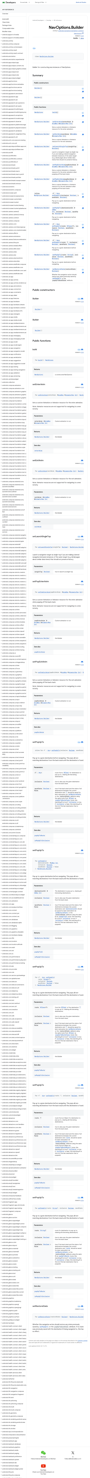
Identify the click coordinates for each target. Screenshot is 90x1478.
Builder (37, 88)
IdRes (54, 210)
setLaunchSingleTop (60, 146)
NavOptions (39, 112)
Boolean (55, 148)
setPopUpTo (56, 195)
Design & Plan (39, 2)
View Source (78, 33)
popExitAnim (39, 732)
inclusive (72, 802)
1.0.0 (82, 36)
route (68, 1138)
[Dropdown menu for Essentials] (30, 2)
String (70, 255)
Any (58, 193)
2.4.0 (82, 853)
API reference (8, 9)
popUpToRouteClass (62, 800)
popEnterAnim (40, 652)
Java (82, 38)
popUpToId (63, 917)
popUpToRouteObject (63, 1147)
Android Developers (38, 20)
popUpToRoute (40, 835)
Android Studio (81, 2)
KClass (69, 226)
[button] (12, 34)
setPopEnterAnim (58, 165)
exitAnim (38, 527)
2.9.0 (82, 969)
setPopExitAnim (58, 179)
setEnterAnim (57, 122)
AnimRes (55, 124)
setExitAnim (56, 134)
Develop (48, 20)
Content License (82, 1340)
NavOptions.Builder (47, 56)
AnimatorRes (64, 124)
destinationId (71, 909)
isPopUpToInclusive (42, 840)
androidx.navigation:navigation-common (71, 31)
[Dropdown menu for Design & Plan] (46, 2)
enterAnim (38, 451)
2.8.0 (82, 1088)
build (54, 112)
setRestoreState (58, 269)
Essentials (23, 2)
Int (70, 124)
